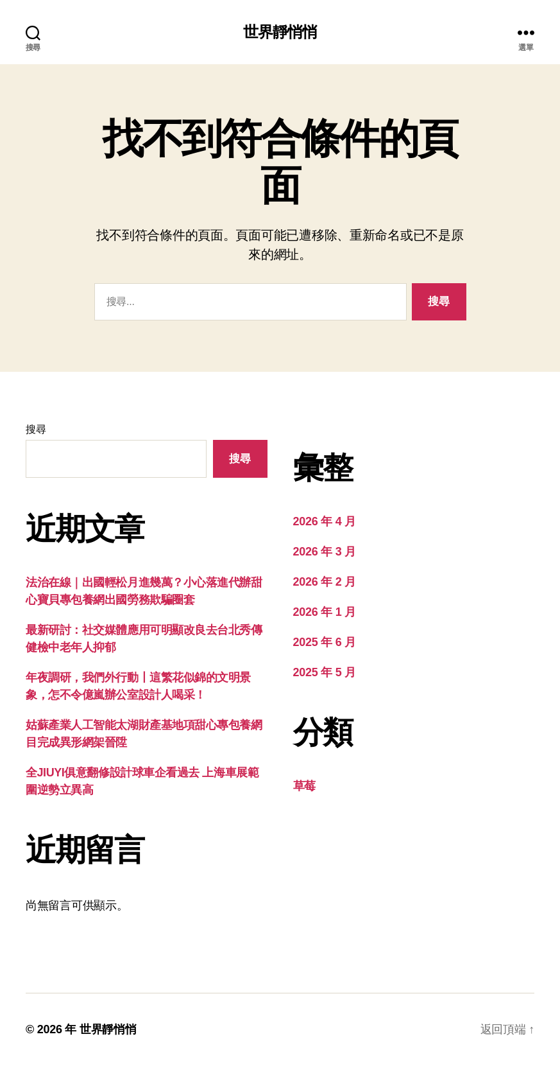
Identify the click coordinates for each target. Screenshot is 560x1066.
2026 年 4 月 (324, 521)
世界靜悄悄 (280, 32)
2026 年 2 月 (324, 581)
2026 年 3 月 (324, 551)
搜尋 (36, 429)
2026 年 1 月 (324, 612)
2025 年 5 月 (324, 672)
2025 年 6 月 (324, 642)
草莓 (304, 786)
